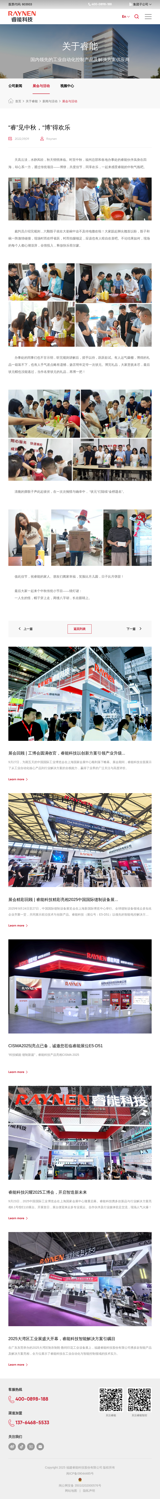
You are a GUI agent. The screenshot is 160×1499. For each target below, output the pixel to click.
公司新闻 (15, 86)
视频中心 (67, 86)
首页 (14, 101)
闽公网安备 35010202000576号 (80, 1485)
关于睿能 (32, 101)
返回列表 (80, 629)
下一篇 (134, 629)
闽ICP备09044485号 (80, 1473)
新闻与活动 (49, 101)
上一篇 (25, 629)
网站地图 (71, 1490)
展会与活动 (41, 86)
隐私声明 (89, 1490)
